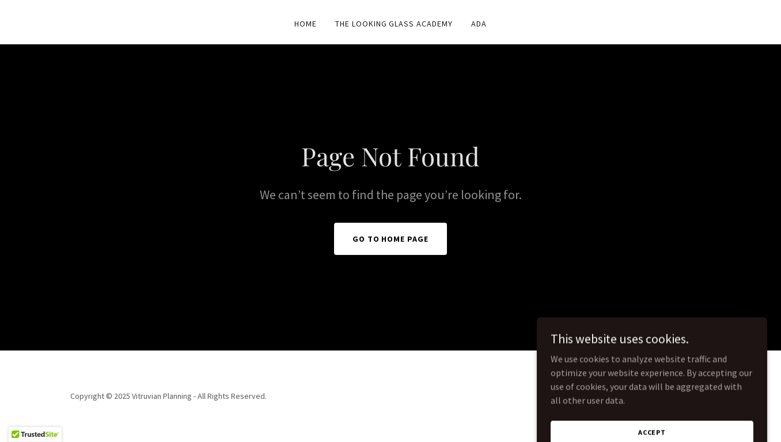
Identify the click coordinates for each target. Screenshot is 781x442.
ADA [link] (479, 23)
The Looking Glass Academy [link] (394, 23)
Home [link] (305, 23)
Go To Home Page (390, 239)
